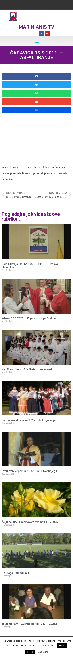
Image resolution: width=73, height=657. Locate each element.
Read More (42, 652)
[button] (36, 41)
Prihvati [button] (61, 646)
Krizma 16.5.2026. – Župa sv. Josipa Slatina (29, 318)
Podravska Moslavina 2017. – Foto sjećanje (29, 420)
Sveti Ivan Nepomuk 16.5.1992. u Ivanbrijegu (29, 471)
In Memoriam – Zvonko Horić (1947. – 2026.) (29, 623)
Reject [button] (30, 652)
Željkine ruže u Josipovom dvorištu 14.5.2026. (30, 522)
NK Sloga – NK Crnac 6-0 (17, 573)
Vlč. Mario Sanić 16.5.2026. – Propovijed (27, 369)
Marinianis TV (36, 27)
